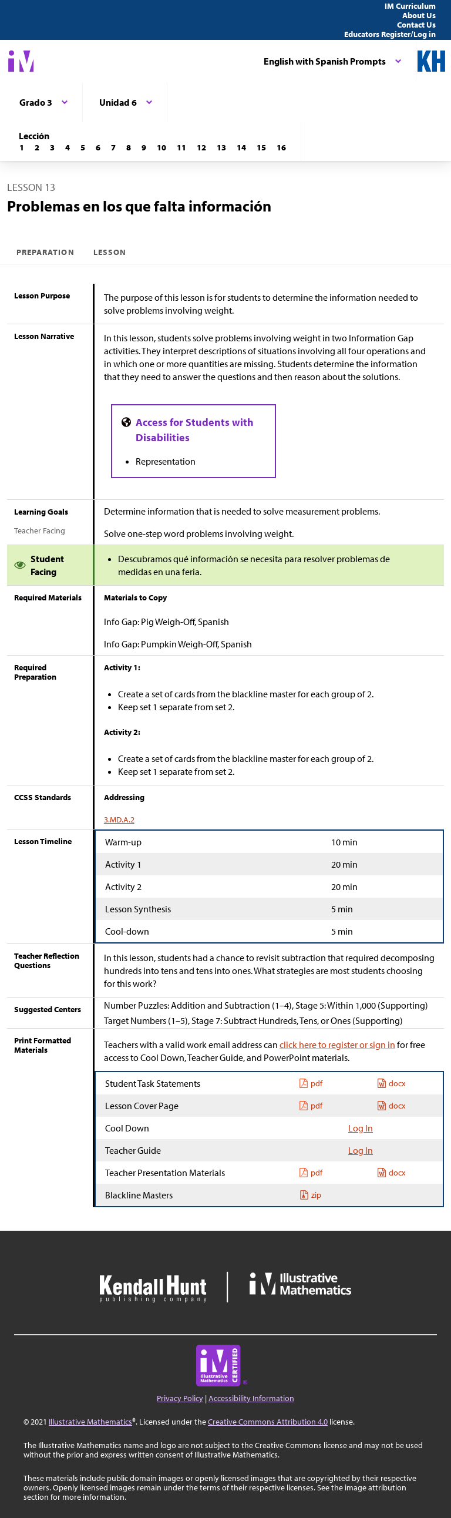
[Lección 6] (98, 147)
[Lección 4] (67, 147)
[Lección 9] (144, 147)
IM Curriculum (410, 6)
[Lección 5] (82, 147)
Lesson (109, 252)
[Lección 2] (37, 147)
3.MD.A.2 (119, 819)
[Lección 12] (201, 147)
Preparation (45, 252)
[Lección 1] (21, 147)
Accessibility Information (251, 1398)
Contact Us (416, 24)
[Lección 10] (161, 147)
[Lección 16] (281, 147)
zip (310, 1195)
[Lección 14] (241, 147)
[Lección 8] (128, 147)
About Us (419, 15)
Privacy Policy (180, 1398)
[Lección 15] (261, 147)
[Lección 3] (52, 147)
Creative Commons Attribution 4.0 (268, 1421)
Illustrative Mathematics (90, 1421)
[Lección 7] (113, 147)
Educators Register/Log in (390, 34)
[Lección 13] (221, 147)
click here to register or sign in (337, 1044)
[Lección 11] (181, 147)
